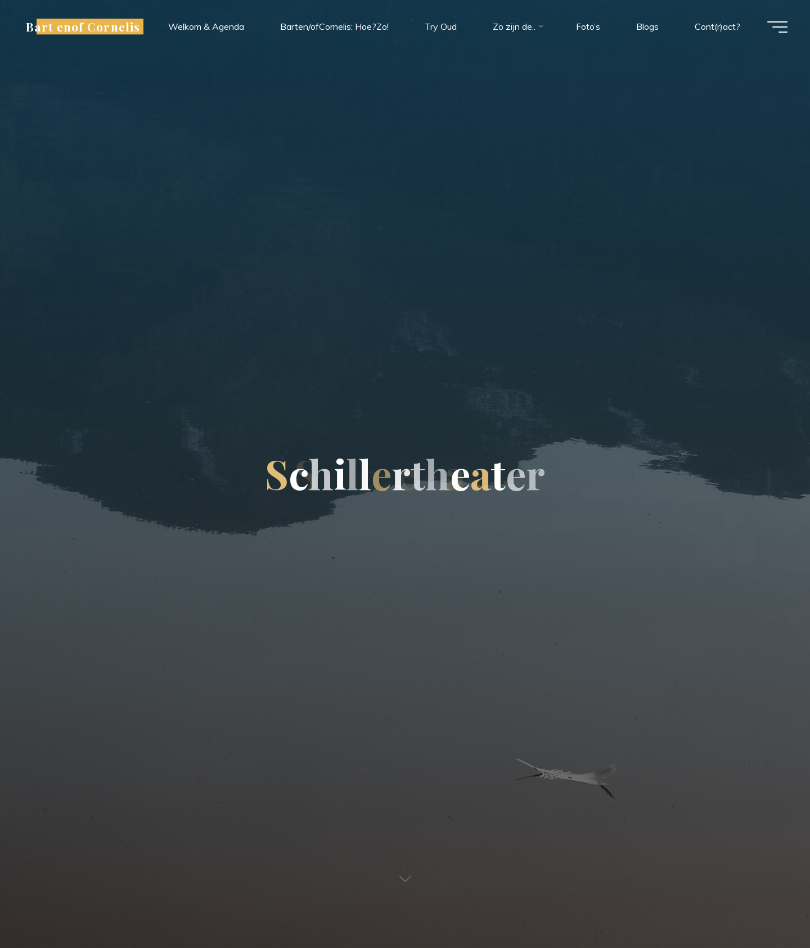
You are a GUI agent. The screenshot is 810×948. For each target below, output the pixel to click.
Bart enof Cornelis (83, 26)
